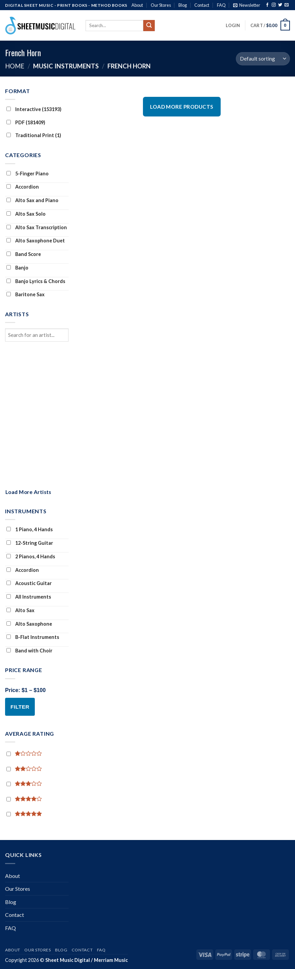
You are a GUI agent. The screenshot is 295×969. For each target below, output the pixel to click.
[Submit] (149, 25)
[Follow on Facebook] (267, 5)
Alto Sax (20, 610)
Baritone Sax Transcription (25, 300)
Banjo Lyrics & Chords (35, 281)
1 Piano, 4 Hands (29, 529)
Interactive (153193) (34, 109)
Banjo (17, 268)
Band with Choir (29, 650)
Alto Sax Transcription (36, 227)
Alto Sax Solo (26, 214)
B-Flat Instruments (32, 637)
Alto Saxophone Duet (35, 240)
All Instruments (28, 597)
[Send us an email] (287, 5)
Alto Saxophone (29, 624)
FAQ (221, 5)
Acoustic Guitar (29, 583)
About (137, 5)
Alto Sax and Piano (32, 200)
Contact (201, 5)
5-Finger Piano (27, 173)
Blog (182, 5)
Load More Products (181, 107)
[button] (246, 5)
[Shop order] (263, 58)
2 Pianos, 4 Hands (30, 556)
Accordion (22, 187)
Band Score (23, 254)
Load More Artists (28, 492)
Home (14, 66)
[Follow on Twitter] (280, 5)
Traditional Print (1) (33, 135)
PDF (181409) (25, 122)
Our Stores (161, 5)
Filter (19, 707)
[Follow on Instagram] (274, 5)
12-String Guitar (29, 543)
